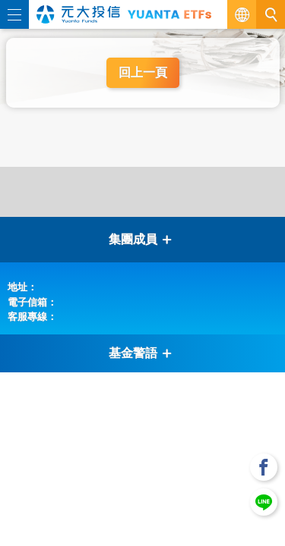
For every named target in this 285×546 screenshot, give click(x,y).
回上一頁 (143, 72)
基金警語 (141, 353)
